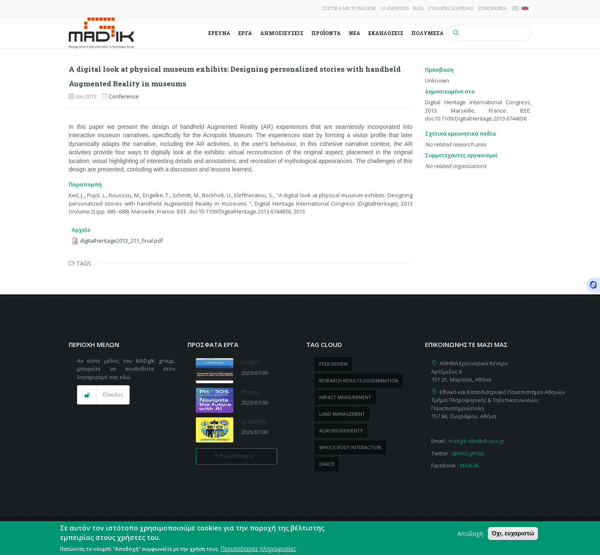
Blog (418, 8)
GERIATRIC (254, 421)
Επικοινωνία (492, 8)
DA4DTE (250, 362)
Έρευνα (219, 33)
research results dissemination (358, 380)
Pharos (250, 392)
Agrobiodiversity (341, 430)
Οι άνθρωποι (395, 8)
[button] (103, 394)
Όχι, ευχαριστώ (513, 535)
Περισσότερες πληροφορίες (258, 551)
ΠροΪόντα (326, 33)
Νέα (354, 33)
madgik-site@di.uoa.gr (476, 441)
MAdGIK (470, 465)
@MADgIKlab (468, 453)
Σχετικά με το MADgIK (349, 8)
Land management (342, 414)
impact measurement (345, 397)
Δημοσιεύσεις (281, 33)
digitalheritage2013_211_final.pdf (121, 240)
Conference (124, 96)
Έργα (245, 33)
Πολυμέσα (427, 33)
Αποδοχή (470, 536)
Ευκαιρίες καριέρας (450, 8)
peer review (333, 364)
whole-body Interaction (350, 447)
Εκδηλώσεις (385, 33)
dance (326, 464)
